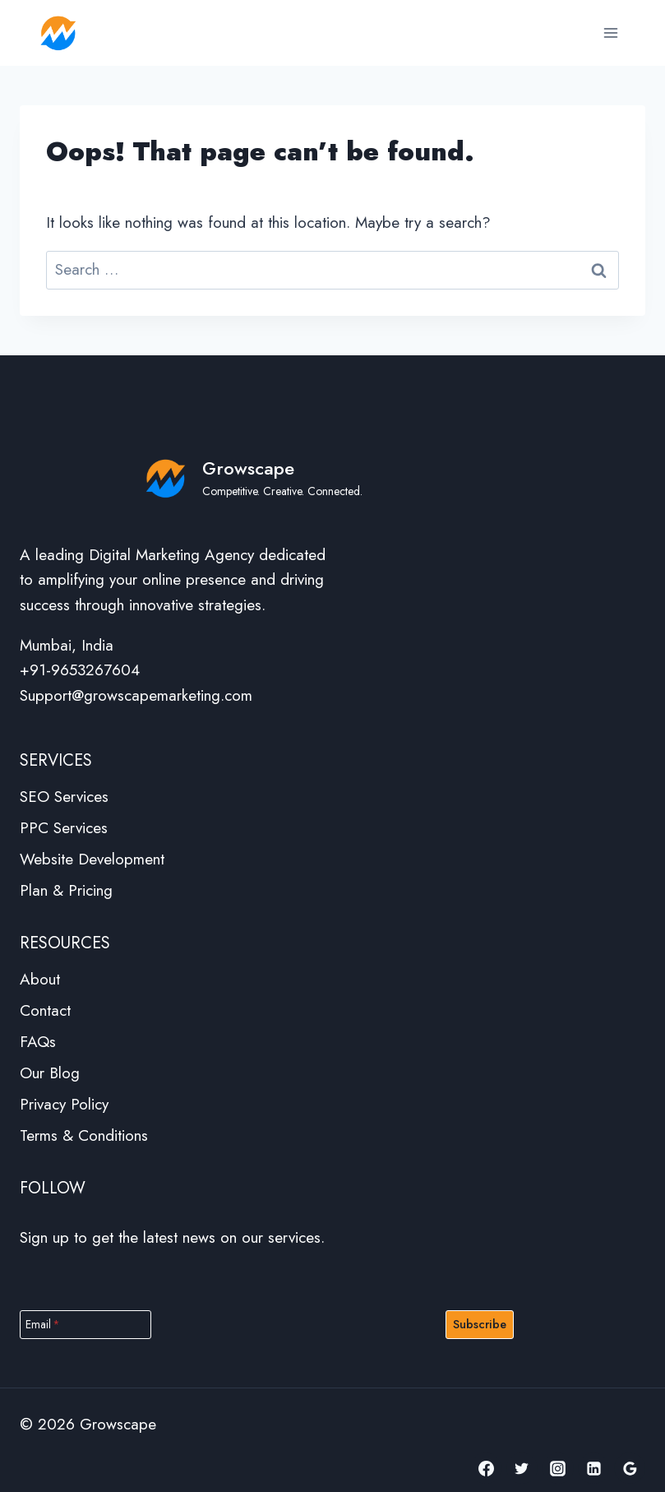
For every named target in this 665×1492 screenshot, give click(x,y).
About (40, 979)
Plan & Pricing (66, 890)
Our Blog (50, 1073)
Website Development (92, 859)
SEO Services (64, 796)
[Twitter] (522, 1468)
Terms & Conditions (84, 1135)
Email (42, 1324)
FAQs (38, 1042)
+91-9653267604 (80, 670)
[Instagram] (558, 1468)
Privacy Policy (64, 1104)
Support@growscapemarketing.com (136, 695)
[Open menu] (610, 32)
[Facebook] (485, 1468)
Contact (45, 1010)
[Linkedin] (593, 1468)
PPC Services (64, 828)
